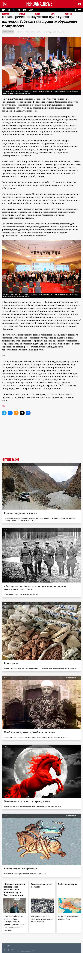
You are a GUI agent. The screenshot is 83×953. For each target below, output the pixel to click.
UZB (24, 10)
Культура (19, 32)
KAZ (3, 10)
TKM (19, 10)
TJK (14, 10)
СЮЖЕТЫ (68, 14)
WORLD (31, 10)
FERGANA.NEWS (39, 4)
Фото (53, 14)
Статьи (22, 14)
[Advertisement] (41, 441)
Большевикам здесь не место (41, 885)
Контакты (8, 946)
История (27, 32)
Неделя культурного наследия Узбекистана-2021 (47, 32)
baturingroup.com (25, 951)
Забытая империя (67, 884)
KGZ (9, 10)
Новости (5, 14)
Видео (37, 14)
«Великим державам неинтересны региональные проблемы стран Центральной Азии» (14, 889)
